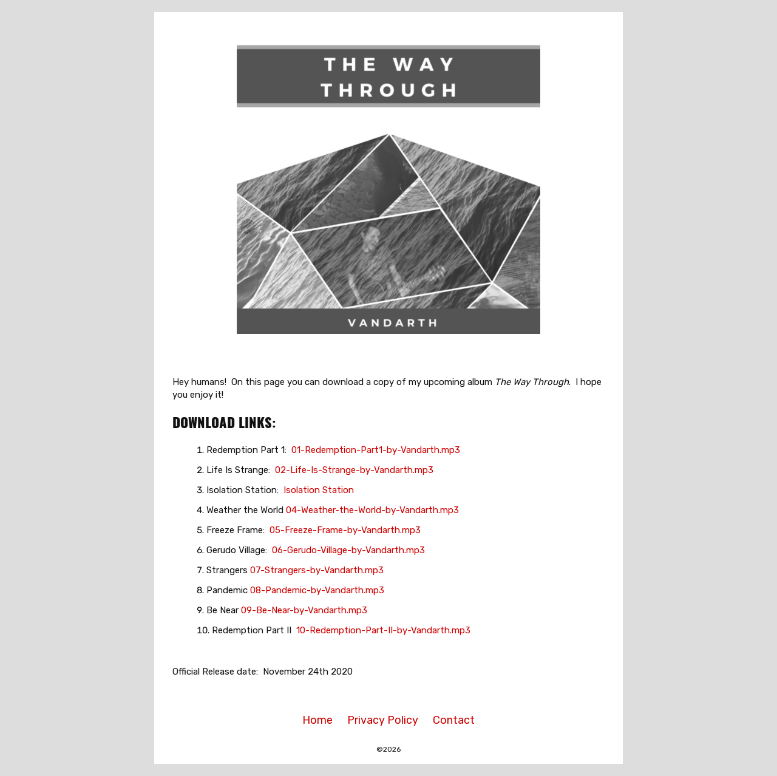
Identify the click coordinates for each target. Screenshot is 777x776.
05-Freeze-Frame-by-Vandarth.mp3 (345, 530)
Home (317, 720)
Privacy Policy (382, 720)
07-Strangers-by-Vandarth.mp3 (317, 570)
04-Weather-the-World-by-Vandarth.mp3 (372, 510)
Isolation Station (318, 490)
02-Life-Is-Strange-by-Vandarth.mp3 (354, 470)
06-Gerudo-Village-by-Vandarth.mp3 (348, 550)
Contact (454, 720)
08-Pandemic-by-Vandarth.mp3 (317, 590)
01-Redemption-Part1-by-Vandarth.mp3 (375, 449)
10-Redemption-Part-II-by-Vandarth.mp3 (383, 630)
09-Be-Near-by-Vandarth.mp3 (304, 610)
